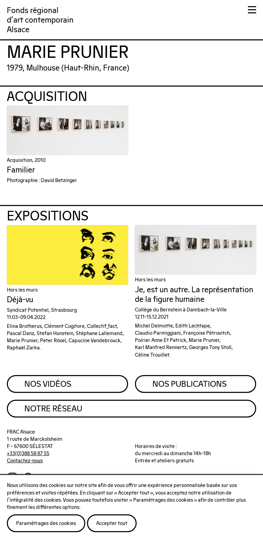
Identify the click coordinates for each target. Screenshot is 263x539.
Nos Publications (189, 384)
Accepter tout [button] (111, 523)
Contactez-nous (25, 460)
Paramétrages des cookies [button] (46, 523)
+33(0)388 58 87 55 (28, 453)
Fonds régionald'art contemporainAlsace (40, 20)
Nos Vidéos (47, 384)
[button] (252, 11)
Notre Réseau (53, 409)
